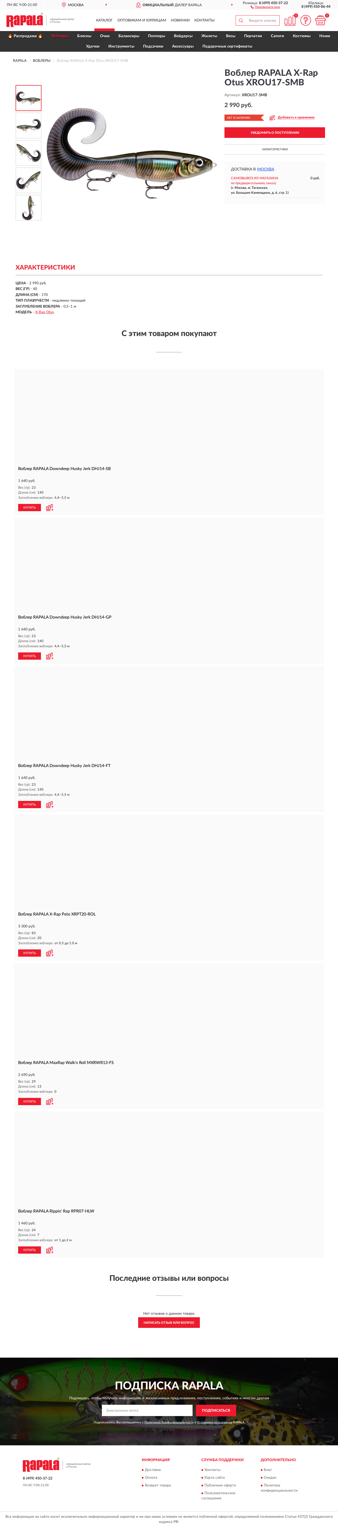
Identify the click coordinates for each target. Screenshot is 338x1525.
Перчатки (253, 36)
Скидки (270, 1476)
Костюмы (302, 36)
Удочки (93, 46)
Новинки (180, 20)
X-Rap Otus (44, 312)
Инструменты (121, 46)
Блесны (84, 36)
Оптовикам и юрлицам (141, 20)
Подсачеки (153, 46)
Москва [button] (265, 169)
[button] (265, 6)
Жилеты (209, 36)
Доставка (153, 1468)
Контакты (204, 20)
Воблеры (60, 36)
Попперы (156, 36)
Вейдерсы (183, 36)
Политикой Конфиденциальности (169, 1420)
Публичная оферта (220, 1483)
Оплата (151, 1476)
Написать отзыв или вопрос (169, 1320)
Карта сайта (215, 1476)
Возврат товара (158, 1483)
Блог (268, 1468)
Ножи (324, 36)
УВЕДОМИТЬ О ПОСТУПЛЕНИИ (275, 132)
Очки (105, 36)
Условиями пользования (214, 1420)
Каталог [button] (104, 20)
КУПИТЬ (29, 507)
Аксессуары (183, 46)
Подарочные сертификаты (227, 46)
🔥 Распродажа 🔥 (25, 36)
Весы (230, 36)
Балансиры (128, 36)
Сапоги (277, 36)
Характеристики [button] (275, 149)
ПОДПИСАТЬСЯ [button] (216, 1408)
